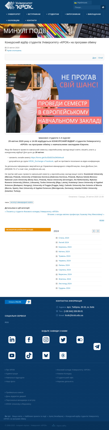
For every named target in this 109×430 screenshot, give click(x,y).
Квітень (64, 251)
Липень (64, 265)
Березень (65, 247)
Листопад (65, 284)
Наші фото (10, 381)
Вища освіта (17, 416)
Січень (64, 238)
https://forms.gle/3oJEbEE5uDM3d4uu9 (47, 157)
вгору (101, 220)
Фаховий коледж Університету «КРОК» (74, 370)
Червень (65, 261)
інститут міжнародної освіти (22, 202)
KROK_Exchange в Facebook (41, 161)
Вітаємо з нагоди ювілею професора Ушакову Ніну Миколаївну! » (76, 214)
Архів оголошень (14, 50)
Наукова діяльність (65, 381)
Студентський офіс (65, 378)
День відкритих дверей (16, 396)
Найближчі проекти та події (35, 416)
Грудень (64, 288)
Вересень (65, 274)
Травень (64, 256)
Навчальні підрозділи (15, 378)
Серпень (65, 270)
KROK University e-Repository (18, 404)
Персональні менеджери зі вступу (20, 400)
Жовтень (65, 279)
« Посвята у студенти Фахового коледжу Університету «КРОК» (32, 211)
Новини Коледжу (64, 374)
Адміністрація (12, 374)
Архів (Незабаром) (56, 416)
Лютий (64, 242)
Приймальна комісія (14, 392)
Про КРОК (10, 370)
